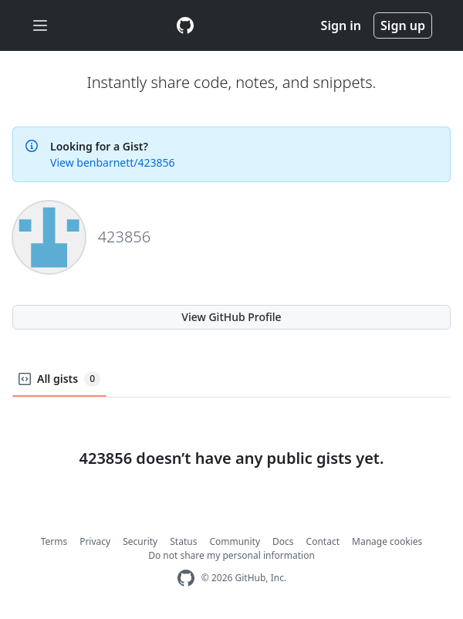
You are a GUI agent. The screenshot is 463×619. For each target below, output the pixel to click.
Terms (54, 541)
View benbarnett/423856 (112, 162)
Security (140, 541)
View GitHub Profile (231, 317)
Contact (323, 541)
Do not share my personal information (231, 555)
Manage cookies (387, 541)
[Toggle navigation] (40, 26)
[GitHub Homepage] (186, 578)
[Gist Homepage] (185, 25)
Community (234, 541)
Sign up (402, 25)
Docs (283, 541)
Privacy (94, 541)
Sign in (341, 25)
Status (183, 541)
